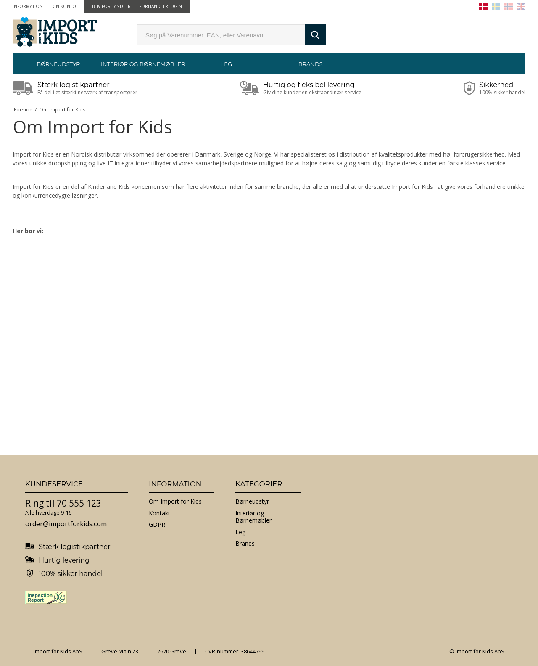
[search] (221, 34)
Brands (310, 64)
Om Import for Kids (175, 501)
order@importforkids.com (66, 523)
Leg (226, 64)
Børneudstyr (58, 64)
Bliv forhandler (111, 6)
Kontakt (159, 513)
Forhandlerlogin (160, 6)
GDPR (157, 524)
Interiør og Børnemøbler (142, 64)
